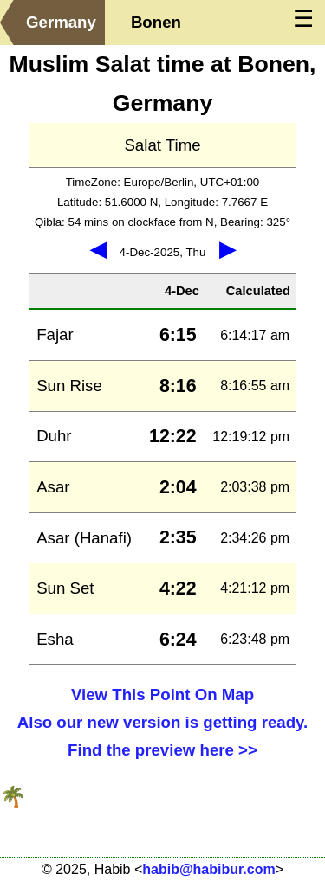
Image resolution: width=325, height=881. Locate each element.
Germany (61, 22)
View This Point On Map (162, 694)
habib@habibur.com (208, 869)
